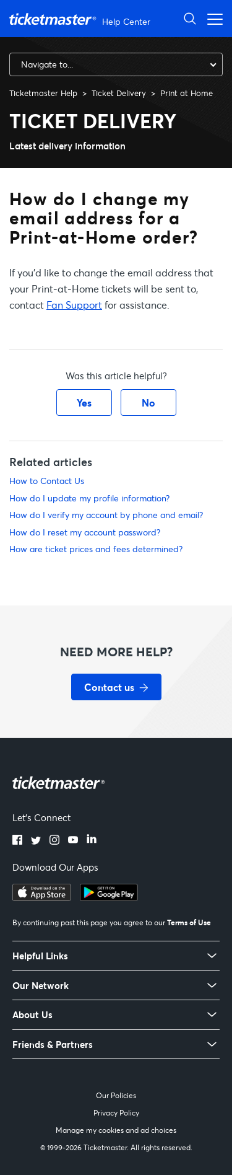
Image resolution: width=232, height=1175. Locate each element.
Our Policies (116, 1095)
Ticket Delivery (119, 93)
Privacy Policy (116, 1112)
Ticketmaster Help (43, 93)
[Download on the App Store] (41, 897)
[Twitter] (36, 841)
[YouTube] (73, 841)
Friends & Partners (52, 1044)
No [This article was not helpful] (148, 402)
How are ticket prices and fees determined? (96, 549)
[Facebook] (17, 841)
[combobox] (116, 64)
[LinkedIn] (92, 841)
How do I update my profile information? (89, 498)
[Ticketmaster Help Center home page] (81, 19)
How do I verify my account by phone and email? (106, 515)
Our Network (40, 985)
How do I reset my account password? (84, 532)
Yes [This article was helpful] (84, 402)
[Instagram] (54, 841)
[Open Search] (189, 18)
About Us (32, 1015)
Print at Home (186, 93)
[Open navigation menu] (211, 18)
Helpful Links (40, 956)
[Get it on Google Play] (109, 897)
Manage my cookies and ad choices (116, 1130)
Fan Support (74, 304)
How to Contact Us (46, 480)
